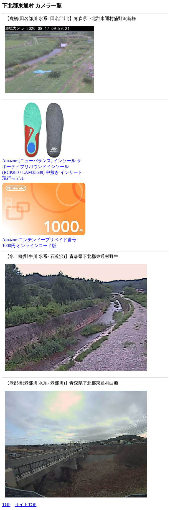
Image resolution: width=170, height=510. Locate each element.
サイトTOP (25, 504)
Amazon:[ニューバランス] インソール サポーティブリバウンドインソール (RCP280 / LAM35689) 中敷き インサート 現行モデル (43, 167)
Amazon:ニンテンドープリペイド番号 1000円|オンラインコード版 (43, 240)
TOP (6, 504)
